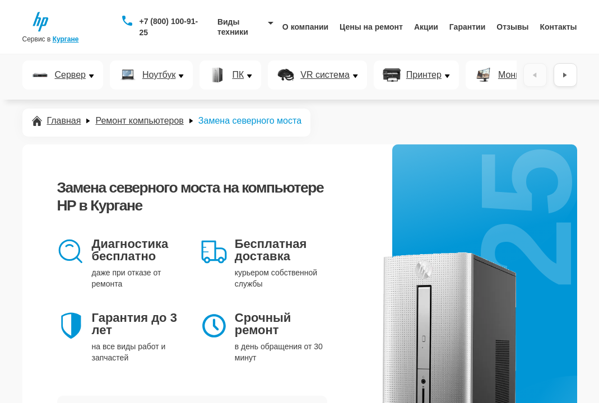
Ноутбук (158, 75)
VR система (325, 75)
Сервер (70, 75)
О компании (305, 26)
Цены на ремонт (371, 26)
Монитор (516, 75)
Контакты (558, 26)
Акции (426, 26)
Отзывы (512, 26)
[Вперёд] (565, 75)
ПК (238, 75)
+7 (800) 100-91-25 (168, 27)
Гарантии (467, 26)
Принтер (424, 75)
